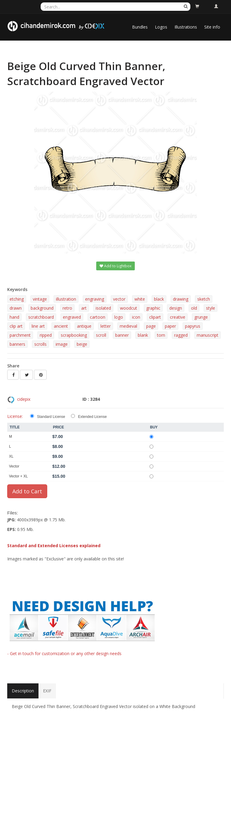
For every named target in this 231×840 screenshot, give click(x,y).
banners (17, 344)
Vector (14, 466)
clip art (16, 326)
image (62, 344)
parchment (20, 335)
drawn (16, 308)
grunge (201, 317)
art (84, 308)
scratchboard (41, 317)
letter (105, 326)
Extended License (92, 417)
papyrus (192, 326)
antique (84, 326)
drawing (180, 299)
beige (82, 344)
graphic (153, 308)
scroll (101, 335)
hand (14, 317)
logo (118, 317)
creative (177, 317)
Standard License (51, 417)
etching (17, 299)
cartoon (97, 317)
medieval (128, 326)
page (151, 326)
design (175, 308)
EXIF (47, 691)
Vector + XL (18, 476)
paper (170, 326)
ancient (61, 326)
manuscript (207, 335)
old (194, 308)
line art (38, 326)
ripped (46, 335)
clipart (155, 317)
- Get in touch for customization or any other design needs (64, 653)
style (210, 308)
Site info (212, 27)
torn (161, 335)
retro (67, 308)
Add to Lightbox (115, 265)
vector (119, 299)
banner (122, 335)
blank (143, 335)
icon (136, 317)
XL (11, 456)
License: (15, 416)
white (139, 299)
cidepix (23, 399)
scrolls (40, 344)
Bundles (140, 27)
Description (23, 691)
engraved (72, 317)
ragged (181, 335)
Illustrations (185, 27)
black (159, 299)
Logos (161, 27)
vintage (40, 299)
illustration (66, 299)
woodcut (128, 308)
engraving (94, 299)
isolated (103, 308)
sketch (203, 299)
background (42, 308)
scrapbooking (74, 335)
